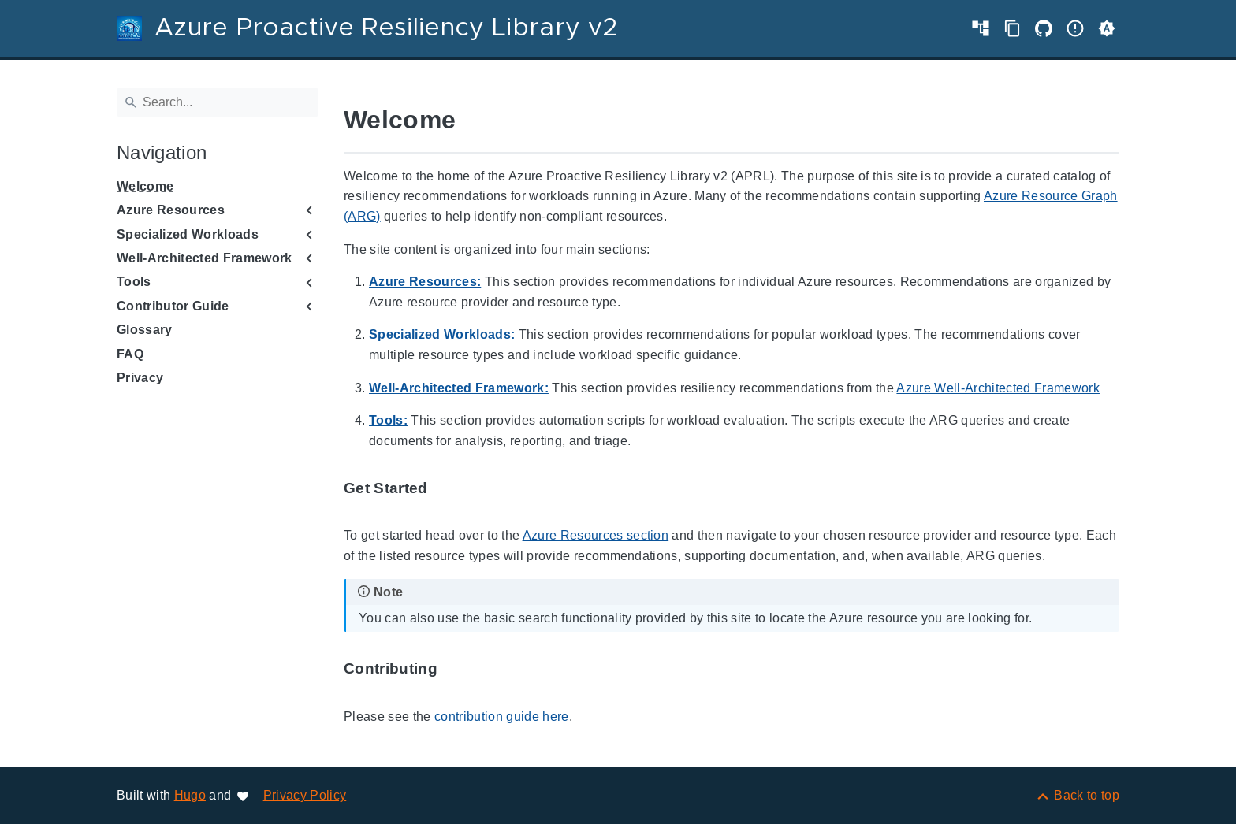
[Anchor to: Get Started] (446, 489)
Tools (134, 281)
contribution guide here (501, 716)
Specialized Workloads (188, 234)
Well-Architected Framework (204, 258)
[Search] (217, 102)
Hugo (190, 795)
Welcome (145, 186)
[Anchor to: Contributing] (455, 669)
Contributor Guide (173, 306)
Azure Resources (171, 210)
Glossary (145, 329)
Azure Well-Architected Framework (998, 388)
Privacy (140, 377)
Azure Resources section (596, 535)
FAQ (130, 354)
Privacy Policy (305, 795)
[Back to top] (1077, 795)
